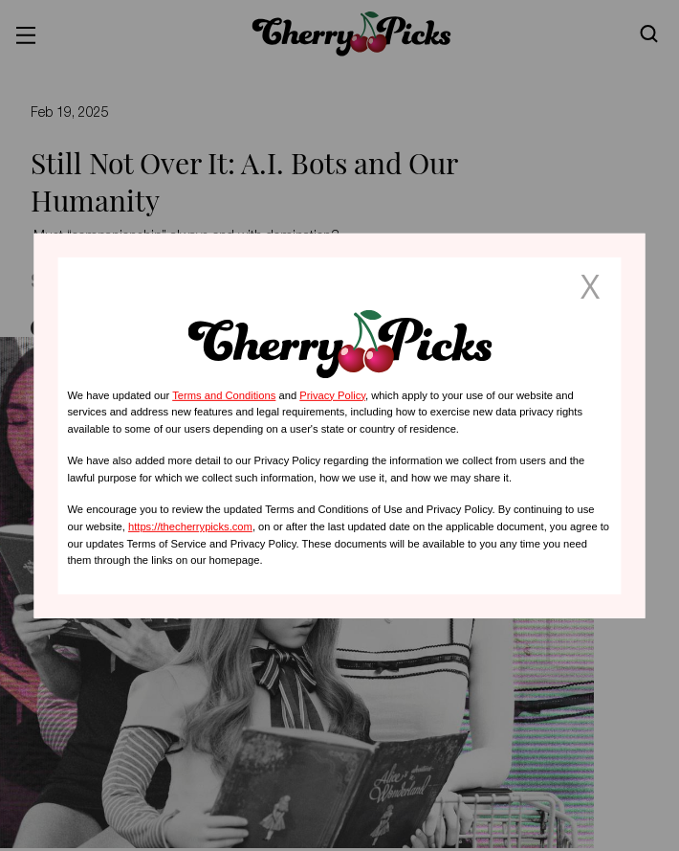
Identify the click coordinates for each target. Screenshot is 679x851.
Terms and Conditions (223, 394)
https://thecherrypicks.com (190, 526)
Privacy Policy (332, 394)
